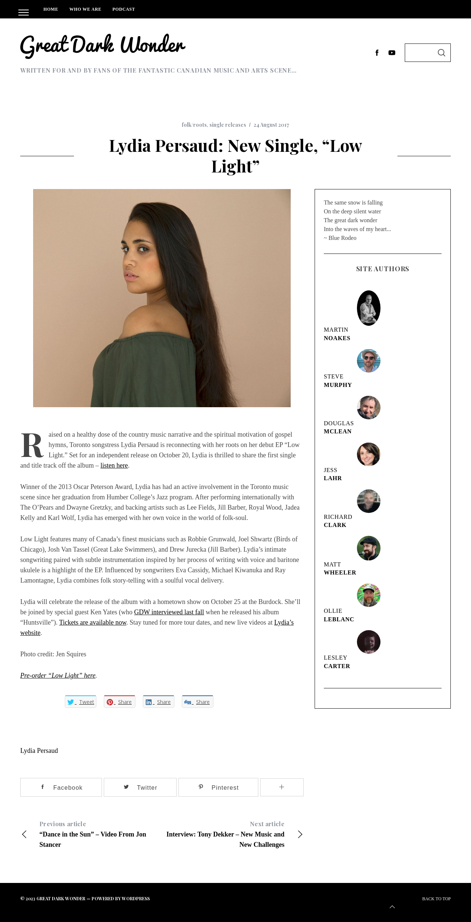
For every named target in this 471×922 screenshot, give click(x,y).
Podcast (124, 9)
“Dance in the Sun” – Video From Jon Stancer (91, 833)
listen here (114, 465)
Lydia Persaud (39, 750)
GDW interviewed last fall (169, 612)
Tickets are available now (93, 622)
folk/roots (194, 124)
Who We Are (85, 9)
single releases (227, 124)
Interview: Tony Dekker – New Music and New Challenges (233, 833)
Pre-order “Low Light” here (58, 675)
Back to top (419, 904)
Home (50, 9)
